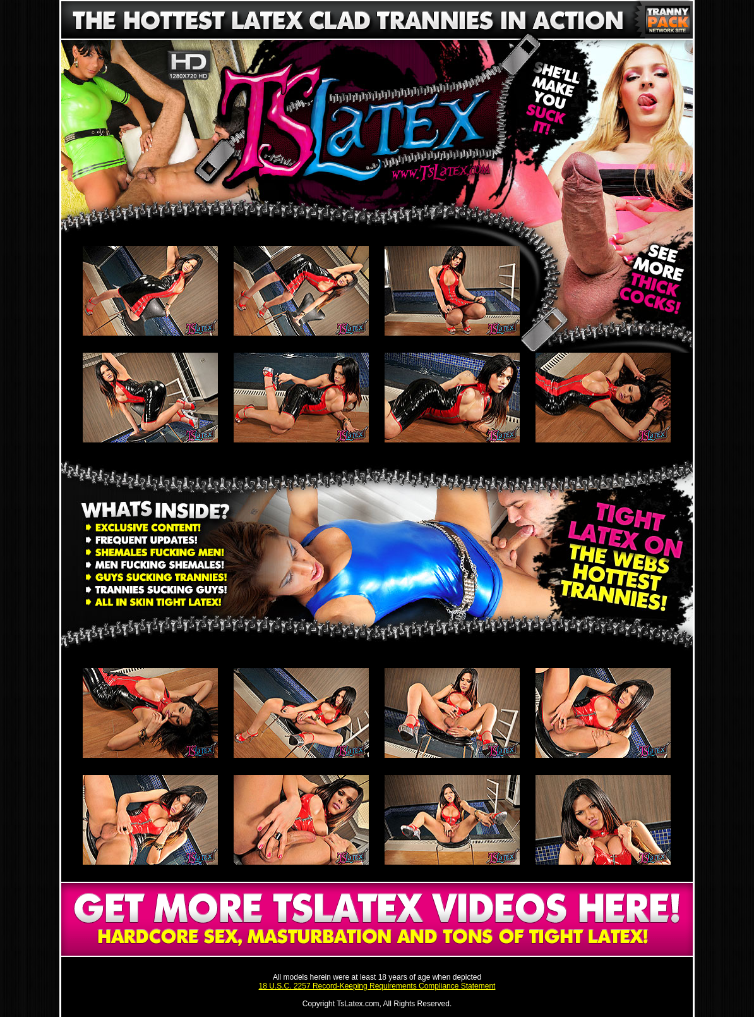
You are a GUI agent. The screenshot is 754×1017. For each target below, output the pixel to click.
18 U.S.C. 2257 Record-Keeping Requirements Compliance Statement (377, 986)
